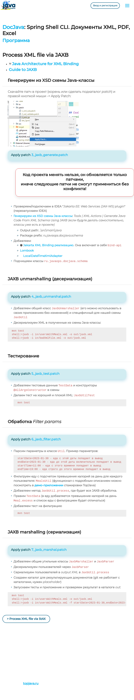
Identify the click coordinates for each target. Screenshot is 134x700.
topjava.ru (30, 683)
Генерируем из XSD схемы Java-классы (43, 216)
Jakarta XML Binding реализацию (48, 245)
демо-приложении (48, 485)
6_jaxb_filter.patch (46, 439)
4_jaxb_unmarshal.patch (51, 296)
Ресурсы (8, 670)
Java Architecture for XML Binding (45, 63)
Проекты (8, 657)
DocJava (13, 27)
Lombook (27, 250)
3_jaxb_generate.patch (49, 155)
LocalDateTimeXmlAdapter (42, 256)
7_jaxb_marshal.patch (49, 550)
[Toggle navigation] (127, 5)
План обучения (12, 666)
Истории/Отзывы (13, 661)
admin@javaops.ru (57, 661)
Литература (10, 674)
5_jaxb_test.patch (45, 374)
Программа (16, 40)
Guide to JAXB (23, 69)
